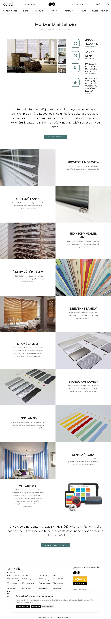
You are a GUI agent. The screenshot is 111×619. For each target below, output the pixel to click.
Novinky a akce (10, 11)
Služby (54, 11)
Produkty (39, 11)
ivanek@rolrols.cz (45, 583)
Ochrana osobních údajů (80, 590)
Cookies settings (67, 617)
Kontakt (104, 11)
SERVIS (83, 11)
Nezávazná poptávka (55, 137)
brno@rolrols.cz (59, 583)
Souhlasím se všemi (23, 607)
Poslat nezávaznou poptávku (55, 545)
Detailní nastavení (47, 607)
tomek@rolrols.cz (29, 583)
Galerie (95, 11)
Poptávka (69, 11)
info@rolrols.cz (78, 4)
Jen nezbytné (35, 607)
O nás (25, 11)
